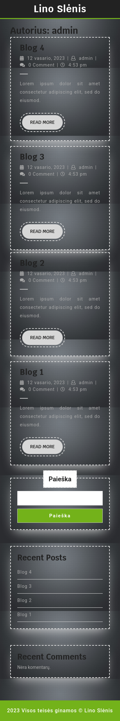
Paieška (60, 479)
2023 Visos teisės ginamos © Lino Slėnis (60, 710)
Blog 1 (24, 614)
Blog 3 (32, 157)
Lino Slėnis (60, 9)
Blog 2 (24, 600)
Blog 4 (32, 47)
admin (86, 58)
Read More (46, 124)
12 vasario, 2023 (46, 58)
